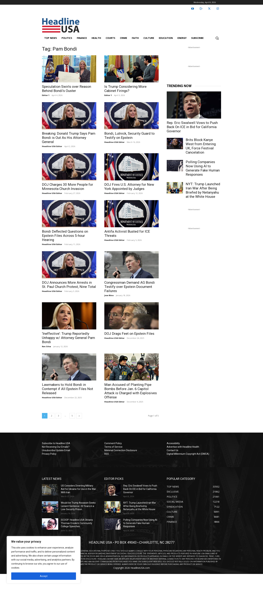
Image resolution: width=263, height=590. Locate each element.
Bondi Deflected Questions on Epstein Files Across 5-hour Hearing (65, 235)
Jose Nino (109, 295)
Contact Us (172, 450)
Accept (43, 576)
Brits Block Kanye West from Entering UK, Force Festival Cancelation (201, 146)
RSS (106, 454)
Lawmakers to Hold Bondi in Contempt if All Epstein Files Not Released (67, 389)
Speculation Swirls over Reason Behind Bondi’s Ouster (66, 89)
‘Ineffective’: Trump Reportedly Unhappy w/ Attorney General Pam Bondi (68, 338)
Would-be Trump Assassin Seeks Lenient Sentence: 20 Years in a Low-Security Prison (78, 506)
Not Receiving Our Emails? (55, 446)
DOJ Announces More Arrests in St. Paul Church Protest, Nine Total (69, 285)
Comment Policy (113, 443)
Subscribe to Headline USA (56, 443)
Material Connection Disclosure (120, 450)
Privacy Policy (49, 454)
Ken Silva (46, 346)
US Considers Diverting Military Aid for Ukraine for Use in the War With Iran (78, 489)
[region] (44, 559)
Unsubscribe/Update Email (56, 450)
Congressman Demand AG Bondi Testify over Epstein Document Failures (129, 287)
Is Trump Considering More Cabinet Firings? (125, 89)
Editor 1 (45, 95)
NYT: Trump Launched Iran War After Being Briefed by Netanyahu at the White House (203, 190)
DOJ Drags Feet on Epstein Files (129, 334)
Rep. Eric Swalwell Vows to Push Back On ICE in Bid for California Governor (192, 127)
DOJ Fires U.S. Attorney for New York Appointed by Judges (129, 187)
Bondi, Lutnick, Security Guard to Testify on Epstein (129, 135)
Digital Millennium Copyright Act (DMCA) (188, 454)
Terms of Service (113, 446)
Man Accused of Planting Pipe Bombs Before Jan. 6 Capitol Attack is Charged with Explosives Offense (130, 391)
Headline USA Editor (52, 146)
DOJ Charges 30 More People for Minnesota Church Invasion (67, 187)
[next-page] (79, 416)
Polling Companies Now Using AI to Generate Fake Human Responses (203, 168)
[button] (217, 38)
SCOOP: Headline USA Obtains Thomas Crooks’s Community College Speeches (77, 523)
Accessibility (173, 443)
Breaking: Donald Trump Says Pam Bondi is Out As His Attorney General (68, 137)
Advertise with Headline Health (183, 446)
